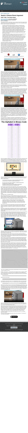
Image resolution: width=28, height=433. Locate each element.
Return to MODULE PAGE (5, 13)
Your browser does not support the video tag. (14, 64)
